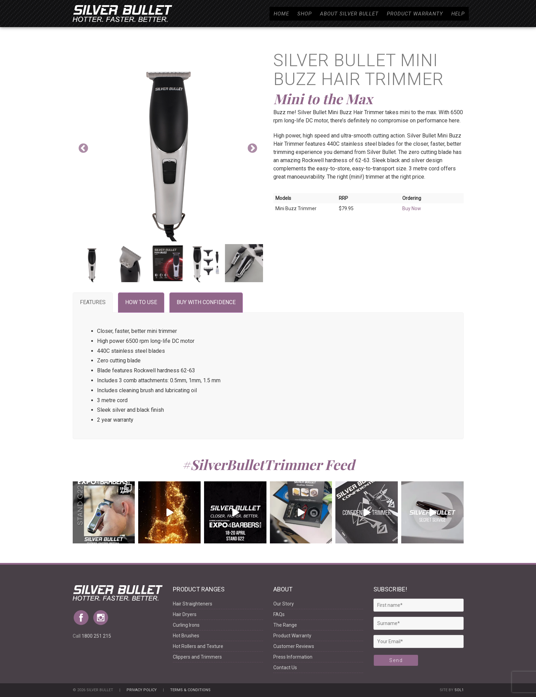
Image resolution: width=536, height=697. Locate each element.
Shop (304, 14)
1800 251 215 (96, 636)
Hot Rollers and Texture (198, 646)
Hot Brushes (186, 635)
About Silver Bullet (349, 14)
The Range (285, 625)
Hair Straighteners (192, 603)
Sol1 (459, 690)
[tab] (93, 302)
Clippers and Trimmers (197, 657)
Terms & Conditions (190, 690)
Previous (83, 148)
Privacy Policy (142, 690)
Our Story (283, 603)
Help (458, 14)
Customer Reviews (293, 646)
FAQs (279, 614)
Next (252, 148)
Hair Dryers (184, 614)
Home (281, 14)
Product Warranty (415, 14)
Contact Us (285, 667)
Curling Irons (186, 625)
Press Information (292, 657)
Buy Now (411, 208)
